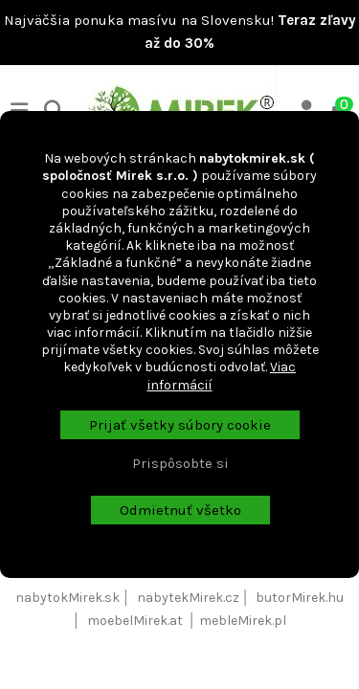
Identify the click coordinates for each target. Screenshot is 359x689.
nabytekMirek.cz (188, 597)
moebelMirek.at (135, 620)
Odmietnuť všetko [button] (180, 510)
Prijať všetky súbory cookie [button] (180, 424)
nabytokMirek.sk (67, 597)
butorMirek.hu (300, 597)
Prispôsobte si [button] (180, 463)
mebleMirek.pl (242, 620)
